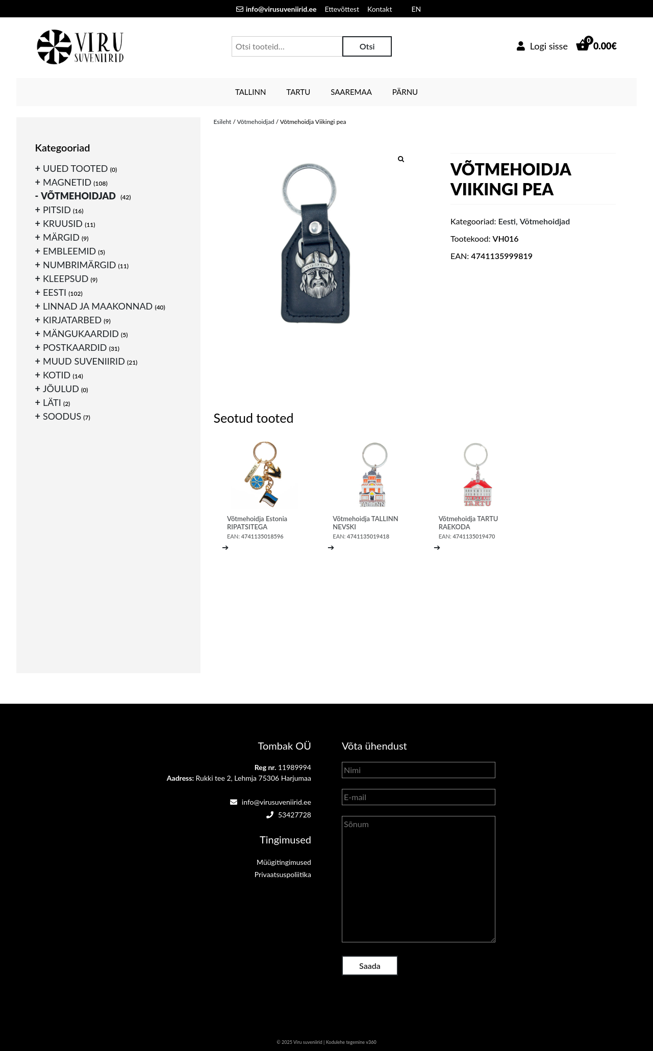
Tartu (298, 91)
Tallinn (250, 91)
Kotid (56, 374)
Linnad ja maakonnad (98, 306)
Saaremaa (351, 91)
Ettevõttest (342, 9)
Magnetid (67, 182)
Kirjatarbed (72, 319)
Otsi (367, 46)
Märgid (61, 237)
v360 (371, 1042)
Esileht (222, 121)
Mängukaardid (81, 333)
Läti (52, 402)
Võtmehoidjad (255, 121)
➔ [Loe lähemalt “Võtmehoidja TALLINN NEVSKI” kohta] (331, 547)
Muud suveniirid (84, 361)
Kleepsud (65, 278)
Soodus (62, 416)
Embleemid (69, 251)
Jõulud (61, 388)
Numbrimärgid (79, 264)
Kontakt (379, 9)
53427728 (288, 814)
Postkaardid (75, 347)
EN (416, 9)
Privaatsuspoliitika (283, 874)
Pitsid (57, 209)
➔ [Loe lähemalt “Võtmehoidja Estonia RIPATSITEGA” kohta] (225, 547)
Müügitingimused (284, 862)
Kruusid (63, 223)
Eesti (507, 221)
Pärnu (405, 91)
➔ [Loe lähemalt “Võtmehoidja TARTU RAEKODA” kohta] (437, 547)
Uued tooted (75, 168)
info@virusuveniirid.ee (270, 802)
